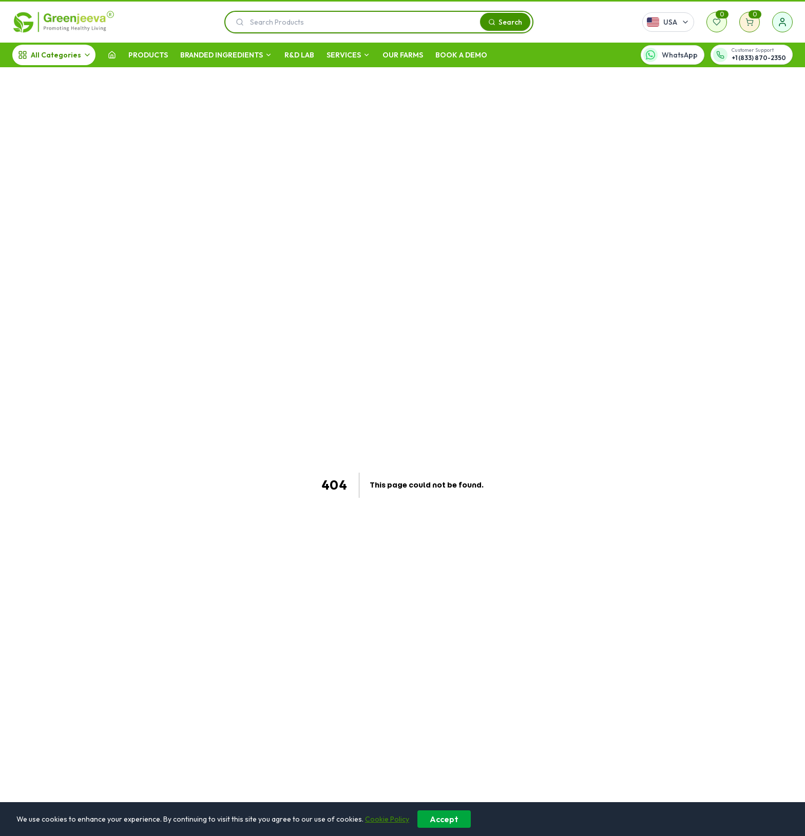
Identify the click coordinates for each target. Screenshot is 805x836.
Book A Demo (461, 55)
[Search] (505, 22)
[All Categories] (53, 55)
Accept (444, 819)
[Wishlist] (716, 22)
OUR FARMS (402, 55)
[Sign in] (782, 22)
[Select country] (668, 22)
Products (148, 55)
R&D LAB (299, 55)
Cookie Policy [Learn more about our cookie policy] (387, 819)
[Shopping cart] (749, 22)
